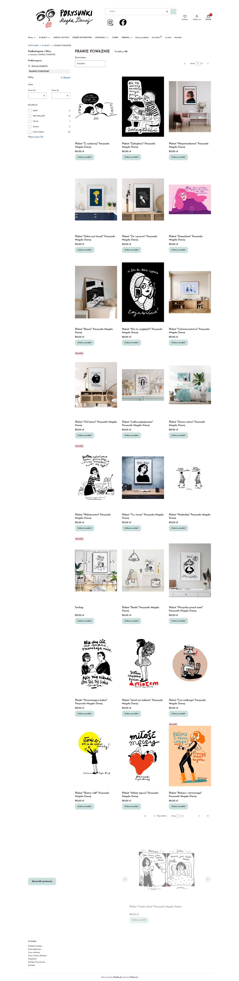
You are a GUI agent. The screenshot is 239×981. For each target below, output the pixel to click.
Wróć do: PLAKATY (38, 66)
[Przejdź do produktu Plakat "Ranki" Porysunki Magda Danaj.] (143, 570)
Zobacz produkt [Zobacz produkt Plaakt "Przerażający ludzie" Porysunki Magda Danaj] (85, 713)
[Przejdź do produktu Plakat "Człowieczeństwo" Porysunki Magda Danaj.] (190, 292)
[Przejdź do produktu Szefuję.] (96, 570)
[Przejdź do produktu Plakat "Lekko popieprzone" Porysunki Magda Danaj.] (143, 385)
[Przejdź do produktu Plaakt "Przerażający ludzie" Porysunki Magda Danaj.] (96, 663)
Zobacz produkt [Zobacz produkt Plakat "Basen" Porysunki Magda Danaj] (85, 342)
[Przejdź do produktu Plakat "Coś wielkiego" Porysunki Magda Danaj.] (190, 663)
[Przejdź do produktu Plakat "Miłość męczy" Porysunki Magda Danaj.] (143, 756)
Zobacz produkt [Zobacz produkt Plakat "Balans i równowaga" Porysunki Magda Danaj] (178, 806)
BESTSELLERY (39, 116)
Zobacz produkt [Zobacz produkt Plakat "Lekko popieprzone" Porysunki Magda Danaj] (132, 435)
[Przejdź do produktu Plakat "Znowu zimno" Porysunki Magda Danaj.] (190, 385)
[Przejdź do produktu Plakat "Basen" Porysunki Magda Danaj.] (96, 292)
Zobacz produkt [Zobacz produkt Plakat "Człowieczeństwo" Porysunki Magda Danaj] (178, 342)
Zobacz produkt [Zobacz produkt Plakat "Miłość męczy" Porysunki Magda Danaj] (132, 806)
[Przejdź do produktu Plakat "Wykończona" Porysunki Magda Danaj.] (96, 477)
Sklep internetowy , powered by (118, 977)
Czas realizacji (34, 952)
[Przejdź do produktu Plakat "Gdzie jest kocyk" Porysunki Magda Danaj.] (96, 199)
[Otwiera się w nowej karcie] (123, 22)
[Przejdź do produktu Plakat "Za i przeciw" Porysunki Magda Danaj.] (143, 199)
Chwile (35, 121)
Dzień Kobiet (38, 132)
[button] (173, 11)
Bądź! (35, 111)
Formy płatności (34, 949)
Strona (192, 63)
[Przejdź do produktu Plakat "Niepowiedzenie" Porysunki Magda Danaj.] (190, 106)
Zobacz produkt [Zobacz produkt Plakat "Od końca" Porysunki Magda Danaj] (85, 435)
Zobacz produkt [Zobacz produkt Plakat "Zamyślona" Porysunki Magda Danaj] (178, 250)
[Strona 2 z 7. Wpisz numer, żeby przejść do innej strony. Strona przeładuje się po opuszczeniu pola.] (197, 63)
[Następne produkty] (194, 816)
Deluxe (36, 127)
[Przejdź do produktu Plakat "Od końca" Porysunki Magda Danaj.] (96, 385)
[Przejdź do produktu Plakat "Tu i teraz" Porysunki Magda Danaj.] (143, 477)
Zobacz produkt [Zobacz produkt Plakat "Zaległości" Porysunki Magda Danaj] (132, 157)
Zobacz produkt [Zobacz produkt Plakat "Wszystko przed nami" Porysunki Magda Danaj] (178, 621)
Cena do (55, 90)
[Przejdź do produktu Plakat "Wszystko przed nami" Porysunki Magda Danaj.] (190, 570)
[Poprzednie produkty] (159, 816)
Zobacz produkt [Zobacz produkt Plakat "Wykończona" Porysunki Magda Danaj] (85, 528)
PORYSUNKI (33, 46)
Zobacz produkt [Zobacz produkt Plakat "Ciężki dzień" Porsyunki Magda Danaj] (139, 920)
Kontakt (31, 965)
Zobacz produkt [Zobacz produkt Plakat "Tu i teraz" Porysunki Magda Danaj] (132, 528)
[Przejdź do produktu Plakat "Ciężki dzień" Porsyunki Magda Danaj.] (166, 869)
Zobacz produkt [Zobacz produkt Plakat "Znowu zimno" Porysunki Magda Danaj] (178, 435)
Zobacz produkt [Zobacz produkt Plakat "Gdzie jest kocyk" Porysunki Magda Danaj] (85, 250)
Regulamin (32, 959)
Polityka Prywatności (36, 962)
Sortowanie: (80, 57)
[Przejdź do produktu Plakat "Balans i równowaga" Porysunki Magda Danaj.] (190, 756)
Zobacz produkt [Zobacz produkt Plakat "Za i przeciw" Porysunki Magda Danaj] (132, 250)
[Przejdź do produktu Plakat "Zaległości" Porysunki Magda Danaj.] (143, 106)
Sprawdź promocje (42, 881)
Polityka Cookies (35, 946)
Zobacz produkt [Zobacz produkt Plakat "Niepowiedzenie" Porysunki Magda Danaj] (178, 157)
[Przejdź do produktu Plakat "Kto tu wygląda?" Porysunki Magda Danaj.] (143, 292)
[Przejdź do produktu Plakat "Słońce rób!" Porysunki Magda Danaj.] (96, 756)
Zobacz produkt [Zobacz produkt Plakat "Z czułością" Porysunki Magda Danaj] (85, 157)
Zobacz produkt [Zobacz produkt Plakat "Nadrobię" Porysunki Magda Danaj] (178, 528)
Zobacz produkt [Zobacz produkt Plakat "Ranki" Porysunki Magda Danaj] (132, 621)
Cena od (31, 90)
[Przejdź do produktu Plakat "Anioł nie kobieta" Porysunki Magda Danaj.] (143, 663)
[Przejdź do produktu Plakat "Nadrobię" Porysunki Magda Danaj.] (190, 477)
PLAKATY (46, 46)
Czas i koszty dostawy (37, 956)
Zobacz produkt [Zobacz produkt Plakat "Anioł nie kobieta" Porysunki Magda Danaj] (132, 713)
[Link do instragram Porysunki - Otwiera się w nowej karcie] (110, 22)
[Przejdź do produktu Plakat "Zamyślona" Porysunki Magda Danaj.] (190, 199)
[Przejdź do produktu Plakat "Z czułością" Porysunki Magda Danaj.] (96, 106)
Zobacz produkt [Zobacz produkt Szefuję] (85, 621)
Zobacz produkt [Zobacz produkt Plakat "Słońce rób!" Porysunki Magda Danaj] (85, 806)
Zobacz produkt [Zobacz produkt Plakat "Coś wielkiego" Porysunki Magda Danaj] (178, 713)
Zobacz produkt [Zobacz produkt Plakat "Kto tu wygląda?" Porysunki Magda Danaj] (132, 342)
